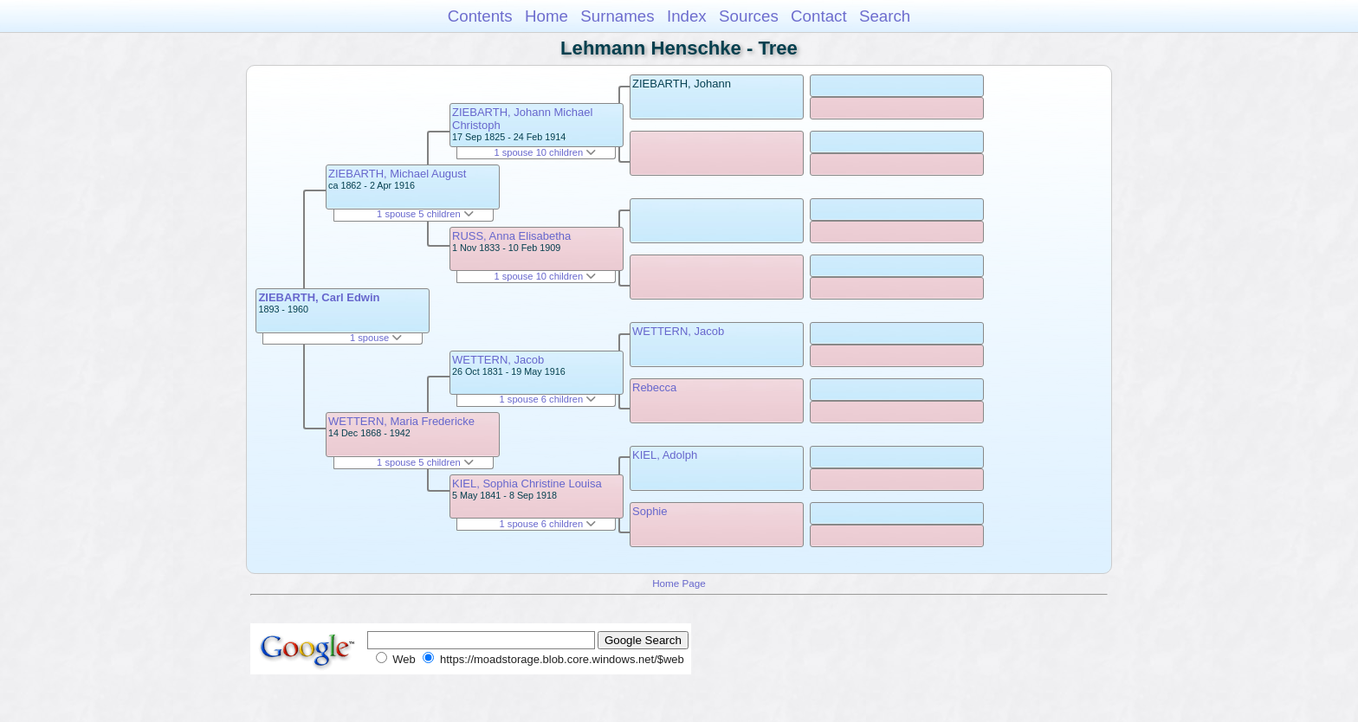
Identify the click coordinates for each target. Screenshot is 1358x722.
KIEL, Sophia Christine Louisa (527, 483)
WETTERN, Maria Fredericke (401, 421)
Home (546, 16)
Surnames (617, 16)
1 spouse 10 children (545, 152)
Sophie (649, 511)
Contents (480, 16)
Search (884, 16)
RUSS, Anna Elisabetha (511, 235)
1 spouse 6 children (548, 399)
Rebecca (654, 387)
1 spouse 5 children (425, 214)
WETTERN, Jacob (498, 359)
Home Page (679, 583)
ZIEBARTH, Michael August (397, 173)
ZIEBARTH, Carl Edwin (318, 297)
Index (687, 16)
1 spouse (376, 337)
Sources (749, 16)
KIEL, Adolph (664, 454)
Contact (819, 16)
